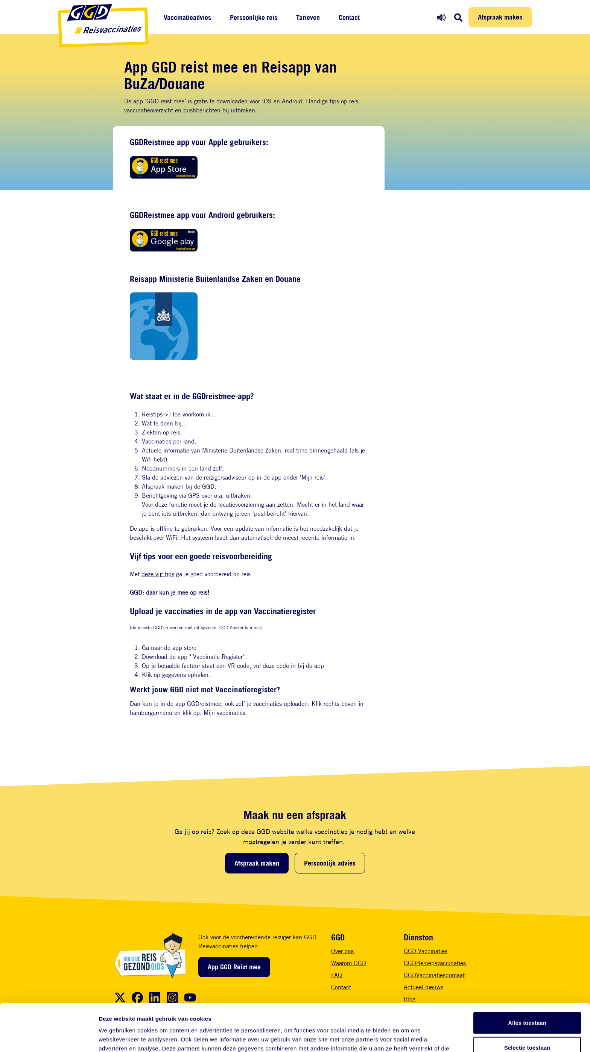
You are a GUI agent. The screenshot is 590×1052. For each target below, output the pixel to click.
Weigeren (527, 1027)
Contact (349, 17)
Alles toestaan (527, 978)
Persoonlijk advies (330, 863)
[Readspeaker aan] (441, 17)
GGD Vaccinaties (425, 951)
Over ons (342, 951)
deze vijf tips (157, 574)
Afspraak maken (500, 17)
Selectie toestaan (527, 1003)
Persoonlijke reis (253, 17)
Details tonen (406, 1037)
